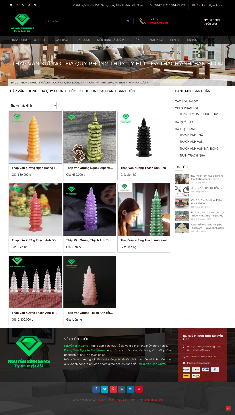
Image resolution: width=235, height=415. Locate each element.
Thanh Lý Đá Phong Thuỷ (199, 113)
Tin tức (207, 40)
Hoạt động (89, 40)
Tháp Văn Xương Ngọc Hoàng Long (36, 167)
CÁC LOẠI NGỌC (186, 101)
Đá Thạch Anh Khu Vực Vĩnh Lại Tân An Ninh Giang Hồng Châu (207, 209)
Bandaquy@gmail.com (210, 5)
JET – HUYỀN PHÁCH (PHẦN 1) (206, 183)
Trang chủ (20, 40)
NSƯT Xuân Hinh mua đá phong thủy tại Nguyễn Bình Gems (207, 172)
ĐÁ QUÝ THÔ (184, 122)
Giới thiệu (44, 40)
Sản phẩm (66, 40)
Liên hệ (188, 40)
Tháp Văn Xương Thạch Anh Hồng (90, 312)
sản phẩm (212, 21)
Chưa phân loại (187, 108)
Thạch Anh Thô (191, 134)
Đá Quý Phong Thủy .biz (112, 399)
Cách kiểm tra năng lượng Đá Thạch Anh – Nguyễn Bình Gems (207, 221)
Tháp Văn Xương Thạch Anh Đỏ (34, 240)
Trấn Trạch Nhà (192, 155)
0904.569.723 (158, 23)
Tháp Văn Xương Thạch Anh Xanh (144, 240)
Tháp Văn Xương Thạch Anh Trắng (36, 312)
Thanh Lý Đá (165, 40)
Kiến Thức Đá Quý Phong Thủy (127, 40)
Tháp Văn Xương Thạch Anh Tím (88, 240)
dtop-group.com (154, 399)
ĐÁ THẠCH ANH (186, 128)
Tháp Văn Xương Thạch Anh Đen (143, 167)
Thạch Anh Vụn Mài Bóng (199, 148)
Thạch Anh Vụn (191, 141)
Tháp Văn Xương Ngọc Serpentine (89, 167)
